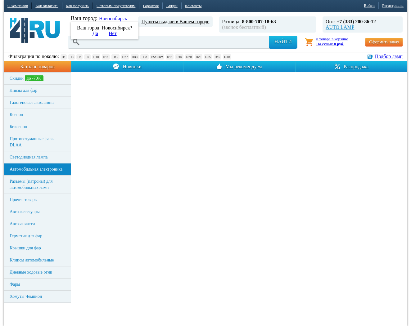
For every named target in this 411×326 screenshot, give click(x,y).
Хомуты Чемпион (26, 296)
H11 (106, 57)
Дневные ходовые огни (31, 272)
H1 (63, 57)
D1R (179, 57)
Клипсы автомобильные (32, 260)
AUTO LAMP (340, 27)
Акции (172, 5)
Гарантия (151, 5)
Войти (369, 5)
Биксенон (18, 126)
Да (95, 33)
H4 (79, 57)
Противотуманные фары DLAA (32, 141)
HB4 (144, 57)
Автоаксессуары (25, 211)
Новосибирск (113, 18)
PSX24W (157, 57)
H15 (115, 57)
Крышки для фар (25, 248)
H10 (96, 57)
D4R (227, 57)
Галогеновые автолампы (32, 102)
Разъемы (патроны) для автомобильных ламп (31, 184)
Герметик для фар (26, 236)
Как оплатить (46, 5)
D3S (207, 57)
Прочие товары (24, 199)
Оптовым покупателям (116, 5)
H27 (125, 57)
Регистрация (393, 5)
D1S (169, 57)
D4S (217, 57)
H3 (71, 57)
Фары (15, 284)
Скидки (26, 78)
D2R (189, 57)
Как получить (77, 5)
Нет (113, 33)
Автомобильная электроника (36, 169)
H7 (87, 57)
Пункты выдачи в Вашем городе (176, 21)
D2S (198, 57)
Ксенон (16, 114)
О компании (17, 5)
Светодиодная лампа (28, 157)
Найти (283, 41)
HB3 (135, 57)
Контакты (193, 5)
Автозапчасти (22, 223)
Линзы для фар (23, 90)
